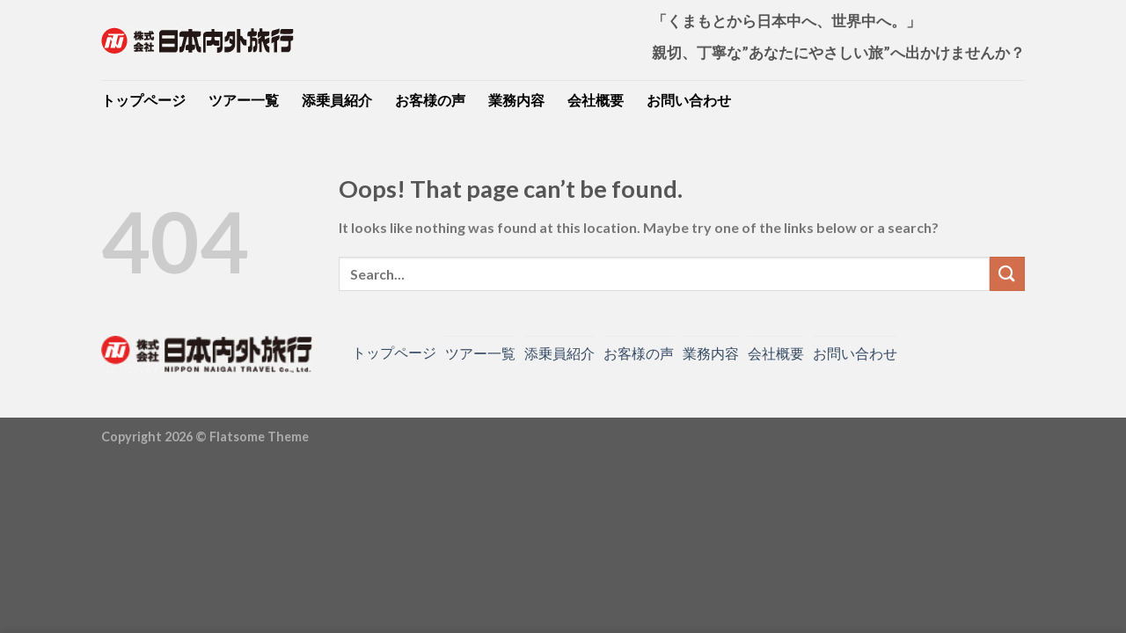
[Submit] (1007, 274)
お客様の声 (430, 99)
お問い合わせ (689, 99)
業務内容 (516, 99)
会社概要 (595, 99)
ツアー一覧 (243, 99)
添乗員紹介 (337, 99)
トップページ (143, 99)
